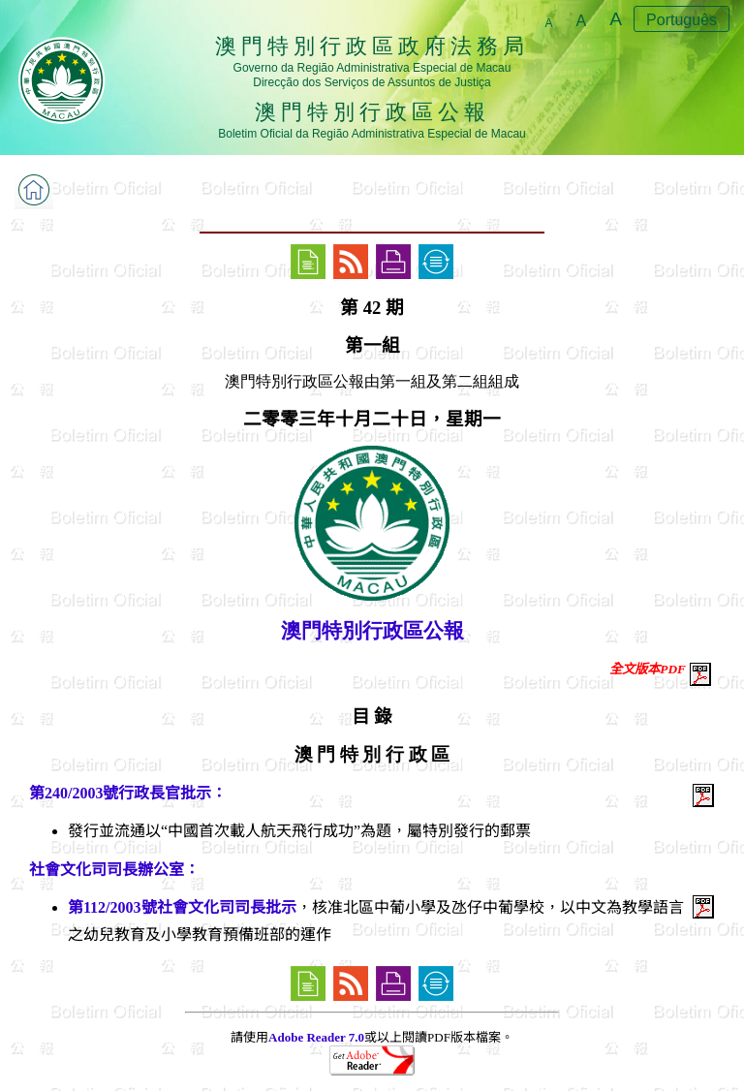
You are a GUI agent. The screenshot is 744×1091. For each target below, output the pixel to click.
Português (681, 20)
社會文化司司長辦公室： (114, 869)
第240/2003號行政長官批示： (128, 793)
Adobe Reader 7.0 (316, 1037)
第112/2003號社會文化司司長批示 (182, 907)
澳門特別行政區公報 (372, 630)
